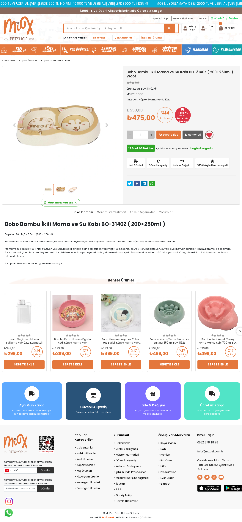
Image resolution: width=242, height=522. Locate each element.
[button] (227, 28)
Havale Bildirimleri (183, 18)
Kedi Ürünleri (85, 459)
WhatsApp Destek (224, 18)
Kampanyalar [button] (231, 50)
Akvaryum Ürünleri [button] (108, 50)
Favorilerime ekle (209, 135)
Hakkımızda (123, 443)
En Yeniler (99, 37)
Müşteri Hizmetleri (127, 455)
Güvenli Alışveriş (126, 460)
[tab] (81, 212)
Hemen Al (193, 135)
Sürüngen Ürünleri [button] (169, 50)
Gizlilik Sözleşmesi (127, 449)
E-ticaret (108, 517)
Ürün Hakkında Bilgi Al (60, 202)
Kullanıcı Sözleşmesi (128, 466)
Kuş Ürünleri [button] (79, 50)
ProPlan (165, 455)
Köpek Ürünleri (86, 465)
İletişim (203, 18)
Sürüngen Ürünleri (88, 488)
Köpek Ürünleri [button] (49, 50)
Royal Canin (168, 443)
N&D (163, 449)
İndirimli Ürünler (151, 37)
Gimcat (165, 484)
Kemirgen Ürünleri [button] (139, 50)
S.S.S (118, 489)
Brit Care (166, 460)
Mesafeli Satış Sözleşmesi (132, 478)
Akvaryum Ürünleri (88, 476)
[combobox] (8, 471)
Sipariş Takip (160, 18)
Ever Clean (167, 478)
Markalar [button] (200, 50)
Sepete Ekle (168, 135)
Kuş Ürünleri (84, 471)
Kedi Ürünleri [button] (19, 50)
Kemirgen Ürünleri (88, 482)
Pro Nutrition (168, 472)
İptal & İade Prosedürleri (131, 472)
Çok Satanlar (123, 37)
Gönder (45, 470)
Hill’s (163, 466)
